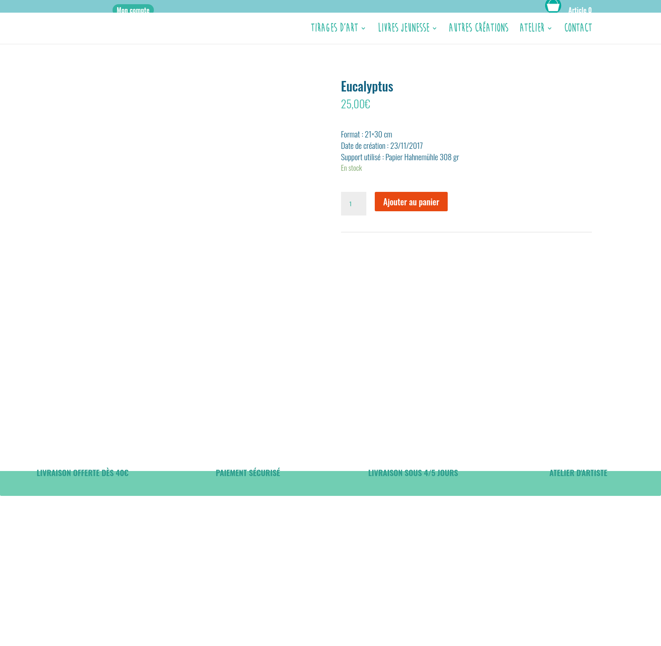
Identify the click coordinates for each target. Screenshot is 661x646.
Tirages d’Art (334, 30)
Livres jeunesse (403, 30)
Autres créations (478, 30)
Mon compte (133, 10)
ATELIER (531, 30)
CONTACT (578, 30)
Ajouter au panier (411, 201)
